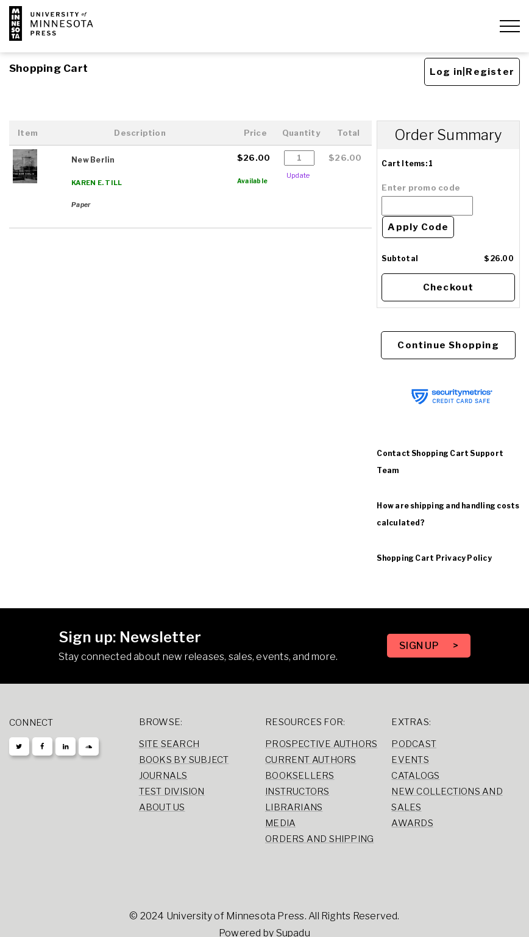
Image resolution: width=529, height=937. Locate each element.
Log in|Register (472, 71)
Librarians (293, 807)
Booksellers (300, 775)
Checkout (448, 287)
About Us (162, 807)
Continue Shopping (448, 345)
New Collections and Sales (446, 799)
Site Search (169, 744)
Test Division (172, 791)
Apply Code (418, 227)
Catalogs (415, 775)
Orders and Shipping (319, 838)
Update (298, 175)
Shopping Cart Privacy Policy (434, 558)
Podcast (413, 744)
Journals (163, 775)
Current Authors (310, 759)
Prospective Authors (321, 744)
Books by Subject (184, 759)
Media (280, 823)
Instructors (297, 791)
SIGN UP (420, 645)
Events (409, 759)
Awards (412, 823)
